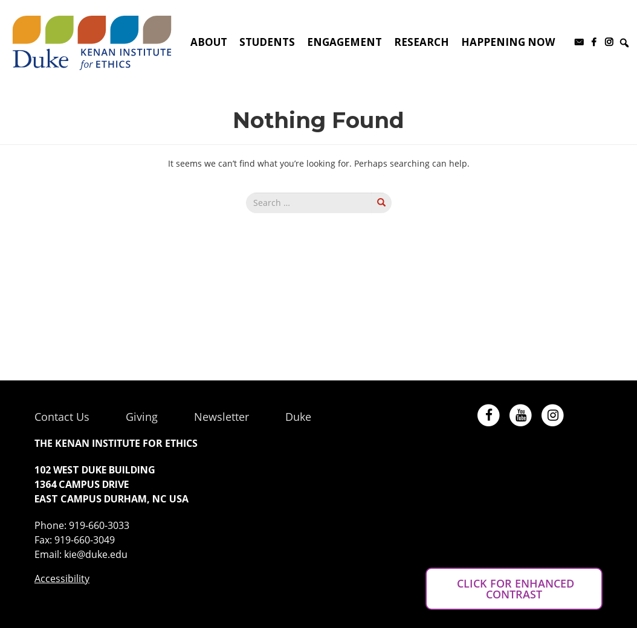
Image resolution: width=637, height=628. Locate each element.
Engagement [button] (344, 42)
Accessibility (61, 578)
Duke (298, 416)
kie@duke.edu (96, 554)
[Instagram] (609, 42)
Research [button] (421, 42)
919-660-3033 (99, 525)
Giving (142, 416)
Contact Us (61, 416)
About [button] (208, 42)
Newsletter (221, 416)
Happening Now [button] (508, 42)
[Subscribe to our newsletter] (579, 42)
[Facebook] (594, 42)
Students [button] (267, 42)
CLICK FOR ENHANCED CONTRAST (514, 588)
